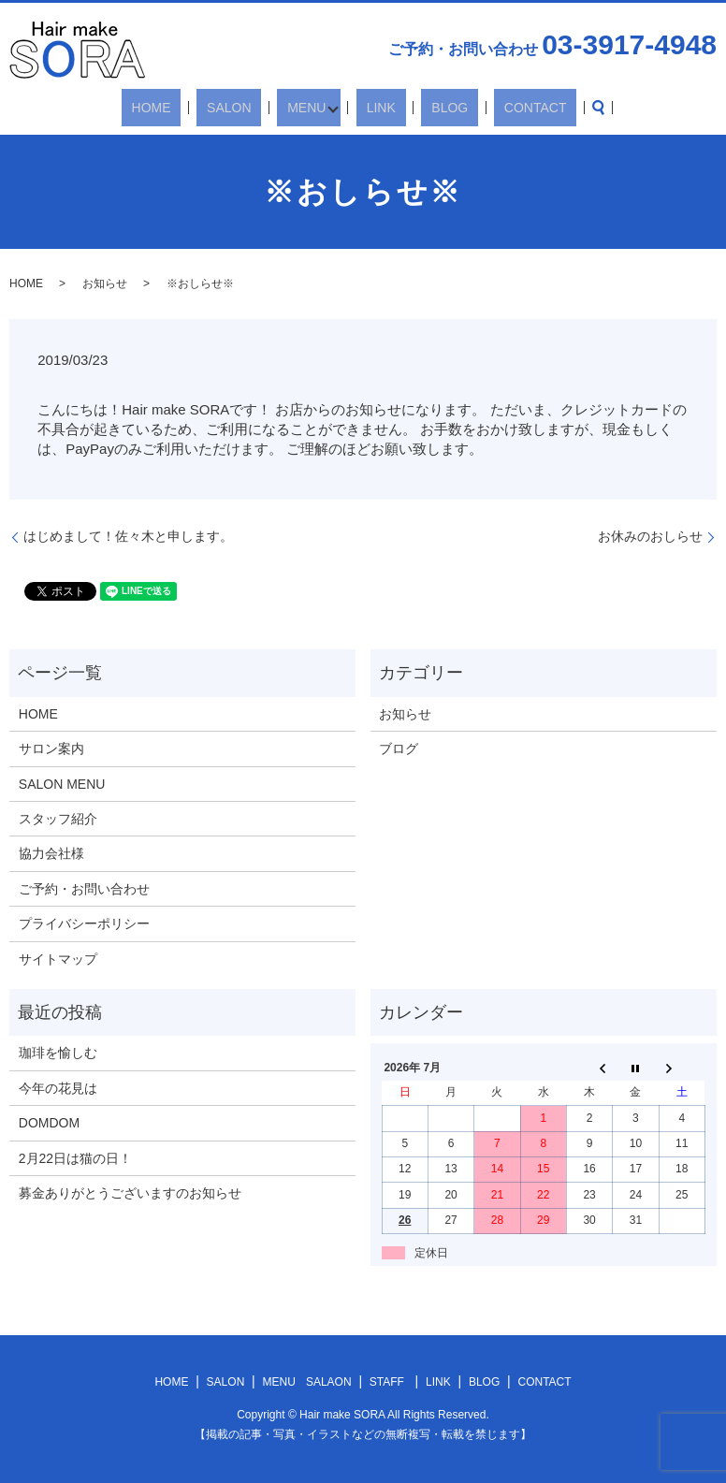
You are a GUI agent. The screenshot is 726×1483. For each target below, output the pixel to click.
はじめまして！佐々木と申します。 (128, 536)
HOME (194, 107)
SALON (252, 107)
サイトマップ (58, 959)
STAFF (387, 1381)
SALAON (329, 1381)
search (545, 108)
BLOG (427, 107)
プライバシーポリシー (84, 923)
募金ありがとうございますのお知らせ (130, 1192)
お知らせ (104, 283)
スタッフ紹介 (58, 818)
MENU (309, 107)
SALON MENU (62, 784)
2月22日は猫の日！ (75, 1158)
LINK (378, 107)
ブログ (398, 748)
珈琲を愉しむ (58, 1052)
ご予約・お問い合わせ (84, 888)
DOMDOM (49, 1122)
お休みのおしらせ (650, 536)
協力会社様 (51, 853)
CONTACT (492, 107)
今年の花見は (58, 1088)
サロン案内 (51, 748)
